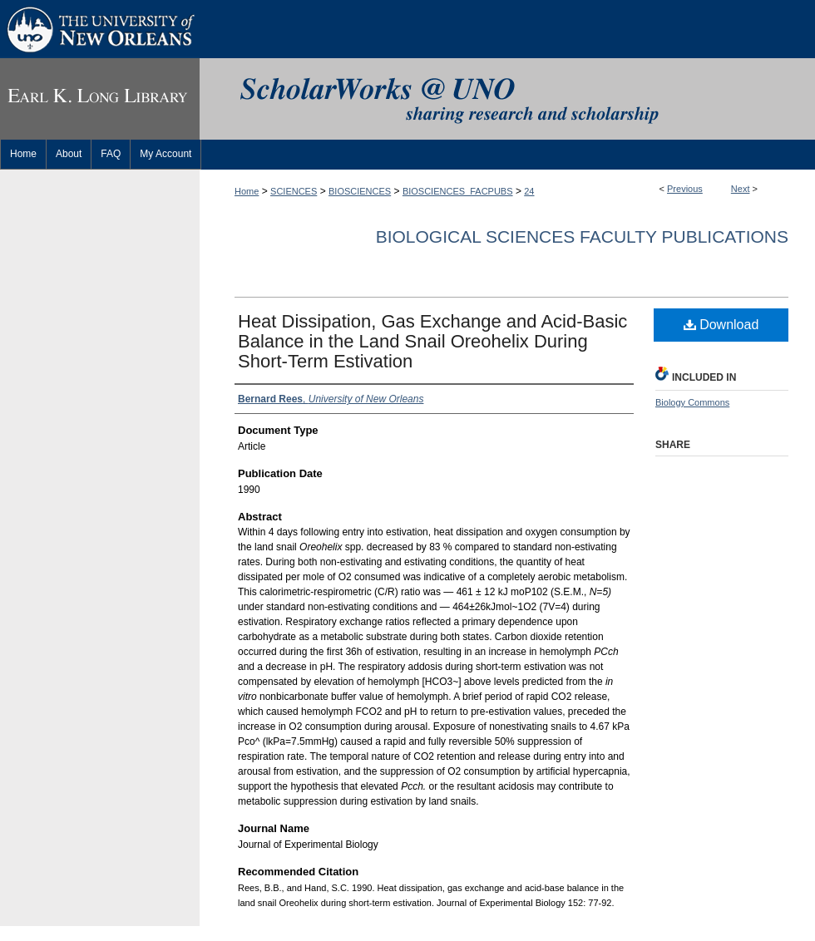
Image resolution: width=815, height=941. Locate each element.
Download (721, 325)
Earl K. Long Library (100, 99)
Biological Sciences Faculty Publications (582, 236)
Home (247, 191)
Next (740, 189)
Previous (685, 189)
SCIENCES (293, 191)
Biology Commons (692, 402)
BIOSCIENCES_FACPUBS (458, 191)
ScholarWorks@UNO (507, 99)
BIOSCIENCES (359, 191)
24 (529, 191)
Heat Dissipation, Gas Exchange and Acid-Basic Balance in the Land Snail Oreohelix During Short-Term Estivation (432, 341)
